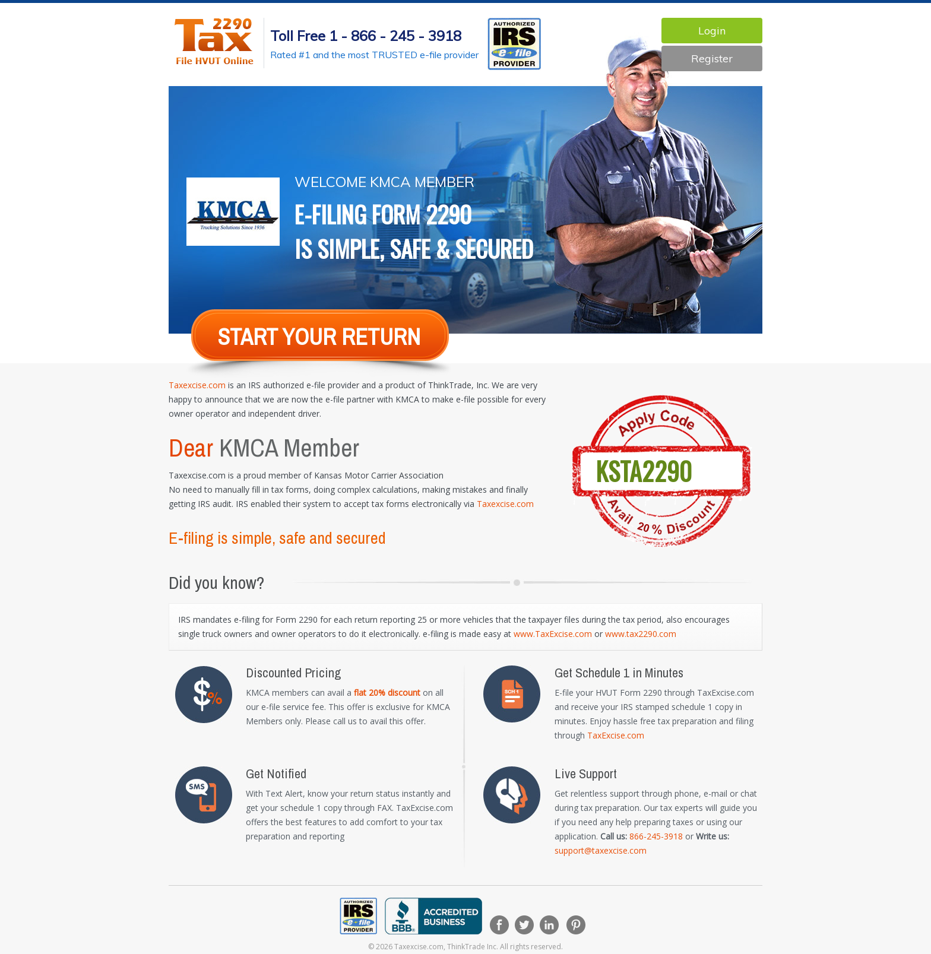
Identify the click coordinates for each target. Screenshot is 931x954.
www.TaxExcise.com (553, 633)
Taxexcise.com (197, 385)
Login (712, 30)
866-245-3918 (656, 836)
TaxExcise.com (615, 735)
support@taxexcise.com (601, 850)
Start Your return (318, 337)
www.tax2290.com (640, 633)
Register (712, 58)
